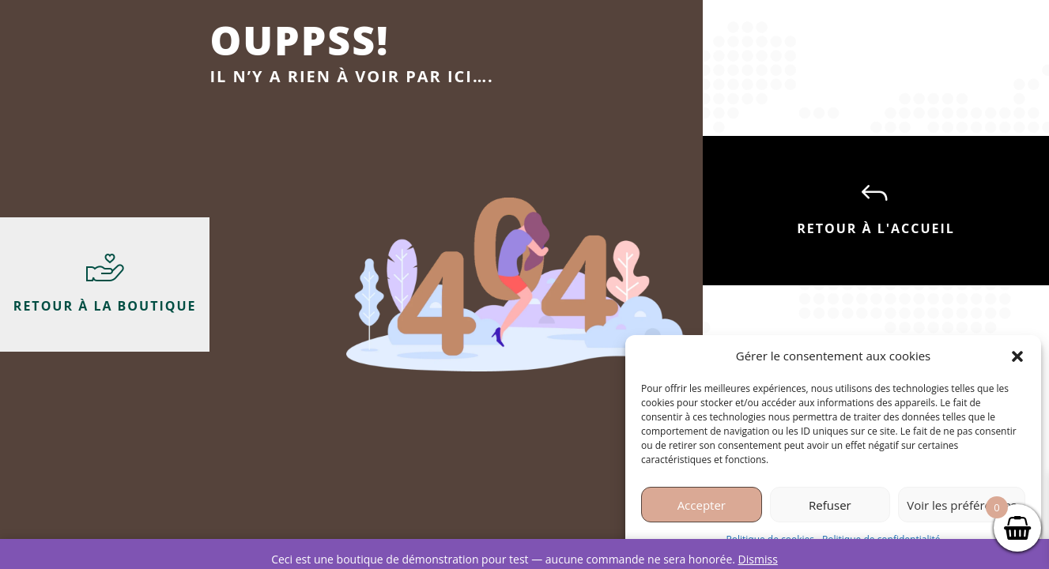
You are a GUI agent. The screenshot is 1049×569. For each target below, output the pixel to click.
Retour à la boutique (105, 306)
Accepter (701, 505)
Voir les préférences (962, 505)
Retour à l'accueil (876, 228)
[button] (1017, 356)
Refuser (830, 505)
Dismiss (758, 559)
